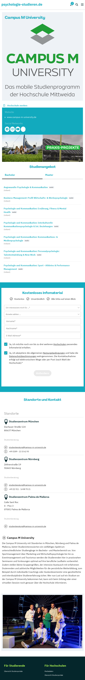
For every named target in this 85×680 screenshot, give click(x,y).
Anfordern (42, 373)
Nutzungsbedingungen (54, 353)
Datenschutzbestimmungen (22, 356)
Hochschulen (59, 344)
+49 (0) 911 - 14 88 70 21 (19, 489)
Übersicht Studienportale (13, 671)
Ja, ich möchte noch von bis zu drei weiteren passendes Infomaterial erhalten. (43, 346)
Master (49, 174)
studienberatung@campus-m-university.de (27, 447)
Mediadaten (49, 671)
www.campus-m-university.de (21, 117)
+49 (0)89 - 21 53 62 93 (19, 451)
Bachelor (10, 174)
